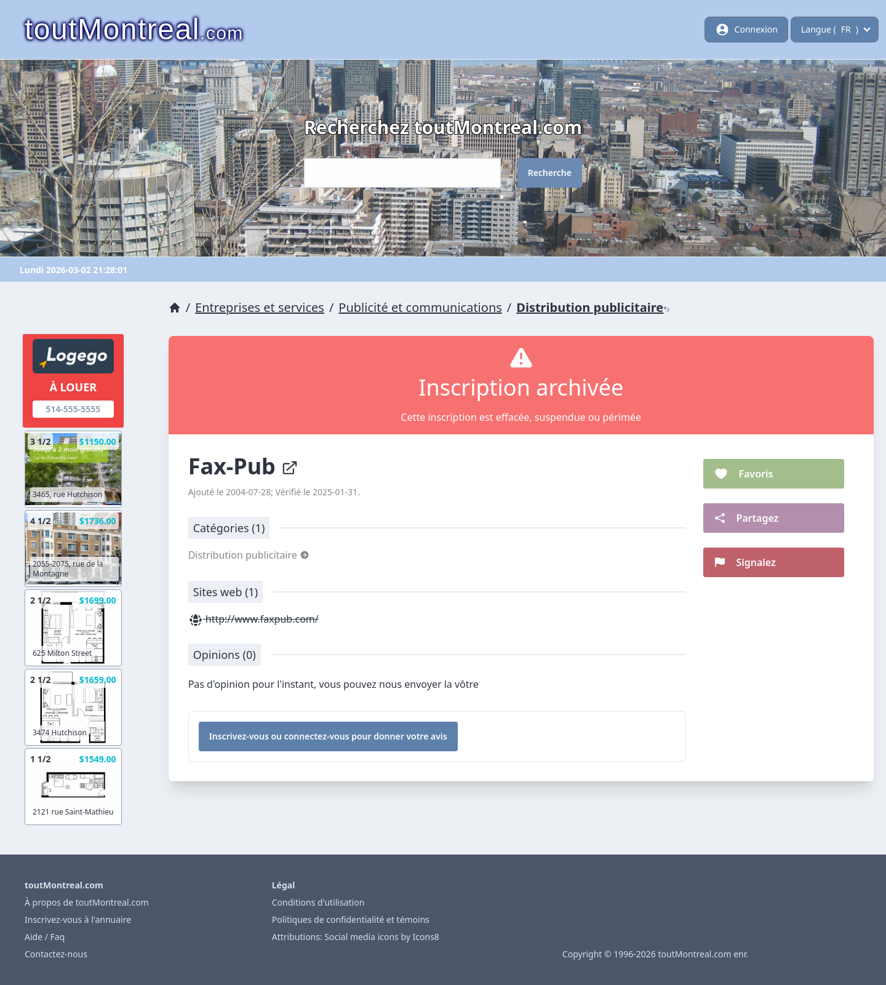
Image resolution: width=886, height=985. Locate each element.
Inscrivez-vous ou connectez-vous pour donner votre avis (328, 736)
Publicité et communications (419, 307)
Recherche (550, 172)
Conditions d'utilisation (318, 902)
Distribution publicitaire (592, 307)
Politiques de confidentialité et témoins (350, 919)
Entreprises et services (259, 307)
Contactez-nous (56, 954)
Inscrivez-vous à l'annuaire (78, 919)
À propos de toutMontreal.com (87, 902)
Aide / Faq (45, 937)
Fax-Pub (243, 466)
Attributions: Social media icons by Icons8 (355, 937)
